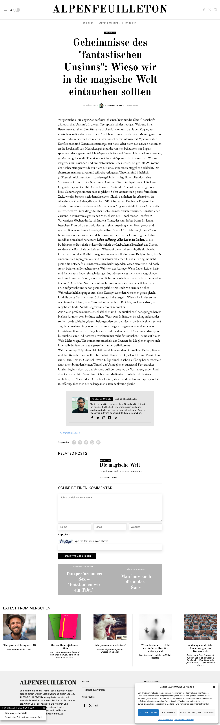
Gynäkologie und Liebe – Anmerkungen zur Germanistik (200, 649)
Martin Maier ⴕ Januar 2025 (65, 647)
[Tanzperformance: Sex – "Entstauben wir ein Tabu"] (84, 579)
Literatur (106, 461)
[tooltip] (203, 9)
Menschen (110, 33)
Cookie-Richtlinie (165, 719)
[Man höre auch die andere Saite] (136, 579)
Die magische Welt (120, 466)
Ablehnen (168, 712)
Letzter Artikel (126, 399)
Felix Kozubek (116, 106)
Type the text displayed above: (91, 541)
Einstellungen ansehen (197, 712)
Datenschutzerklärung (184, 719)
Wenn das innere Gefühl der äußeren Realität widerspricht (155, 649)
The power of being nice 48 (19, 646)
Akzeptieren (148, 712)
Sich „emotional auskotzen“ (110, 646)
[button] (213, 686)
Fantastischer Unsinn (73, 433)
